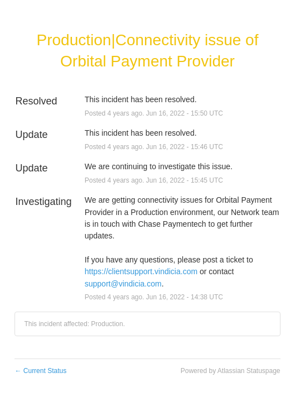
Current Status (40, 371)
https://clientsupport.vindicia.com (141, 271)
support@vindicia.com (123, 283)
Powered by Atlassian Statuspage (231, 371)
